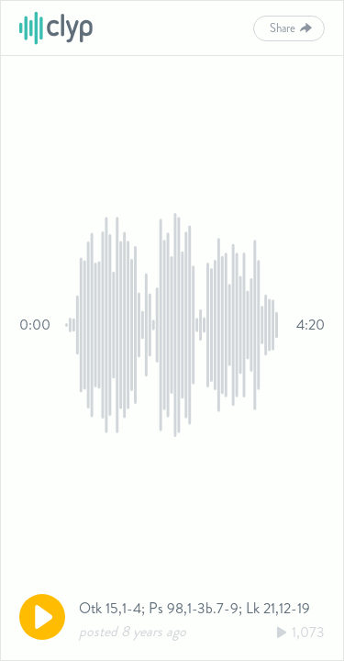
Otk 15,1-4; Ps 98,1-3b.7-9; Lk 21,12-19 (194, 608)
